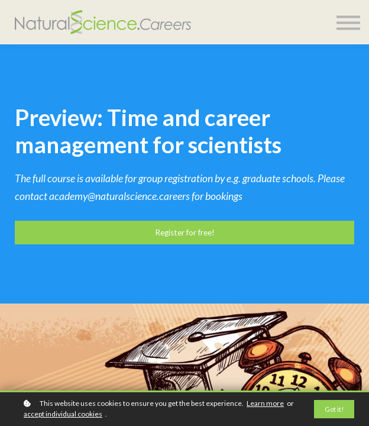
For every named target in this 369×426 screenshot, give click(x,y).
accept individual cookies (63, 413)
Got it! (334, 409)
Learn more (265, 403)
